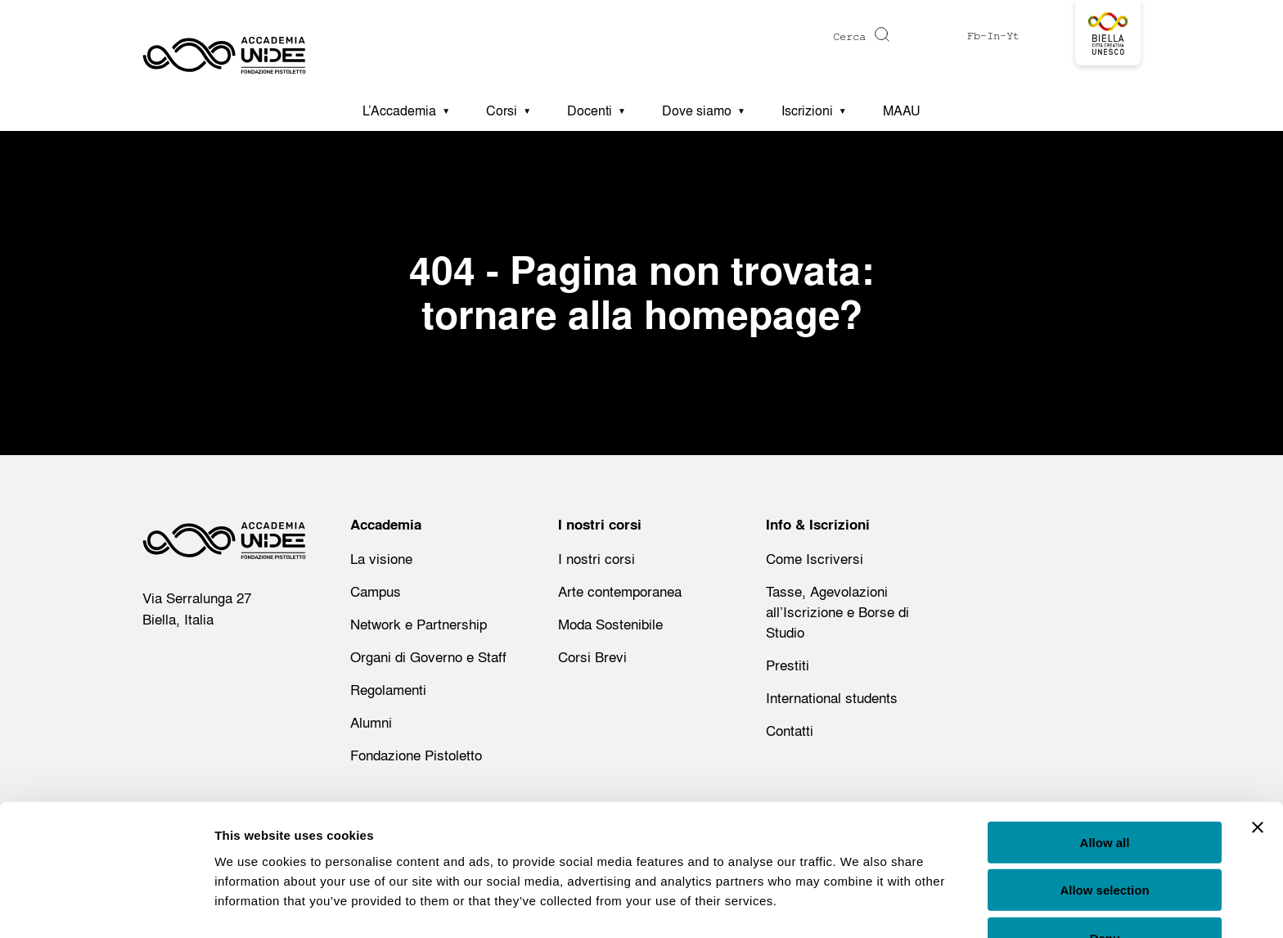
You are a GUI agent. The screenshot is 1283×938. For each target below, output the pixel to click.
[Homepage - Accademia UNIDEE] (224, 45)
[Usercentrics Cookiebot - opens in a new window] (106, 906)
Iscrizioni (807, 110)
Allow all (1105, 794)
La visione (381, 558)
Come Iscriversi (814, 558)
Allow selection (1104, 843)
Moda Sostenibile (610, 624)
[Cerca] (880, 34)
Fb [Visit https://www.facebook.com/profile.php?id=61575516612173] (973, 36)
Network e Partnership (418, 624)
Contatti (789, 730)
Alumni (371, 722)
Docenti (589, 110)
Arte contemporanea (620, 591)
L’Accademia (399, 110)
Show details (859, 906)
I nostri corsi (596, 558)
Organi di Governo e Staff (428, 656)
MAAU (902, 110)
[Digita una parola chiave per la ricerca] (788, 37)
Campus (375, 591)
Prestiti (787, 665)
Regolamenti (388, 689)
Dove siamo (697, 110)
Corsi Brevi (592, 656)
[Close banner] (1257, 779)
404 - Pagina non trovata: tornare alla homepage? (641, 292)
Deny (1105, 890)
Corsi (501, 110)
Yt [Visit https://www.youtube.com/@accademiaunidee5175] (1013, 36)
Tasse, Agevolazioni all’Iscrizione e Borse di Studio (837, 612)
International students (832, 697)
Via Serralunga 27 (196, 598)
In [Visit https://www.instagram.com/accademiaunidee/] (993, 36)
